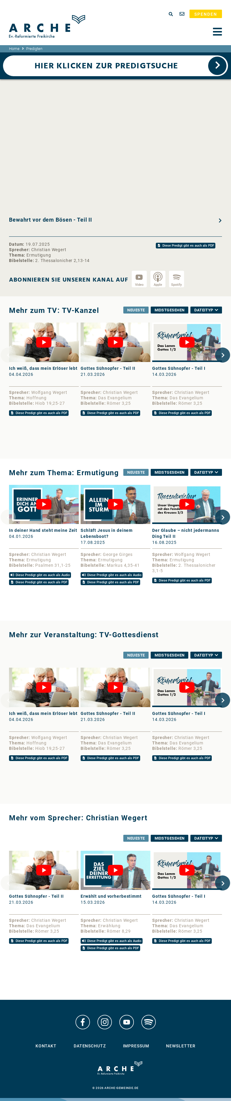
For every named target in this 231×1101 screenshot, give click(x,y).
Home (14, 48)
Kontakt (46, 1046)
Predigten (34, 48)
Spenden (205, 14)
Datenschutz (90, 1046)
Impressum (136, 1046)
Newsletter (181, 1046)
